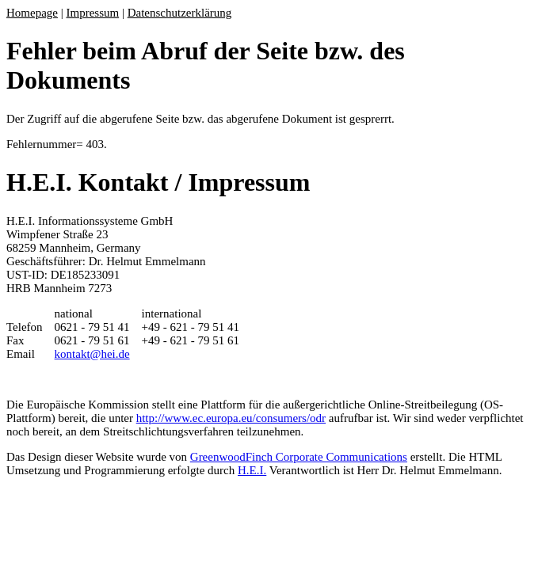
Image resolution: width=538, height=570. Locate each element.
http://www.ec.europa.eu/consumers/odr (231, 418)
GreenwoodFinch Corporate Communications (298, 456)
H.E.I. (252, 470)
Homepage (32, 12)
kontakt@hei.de (92, 354)
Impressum (93, 12)
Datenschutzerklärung (180, 12)
